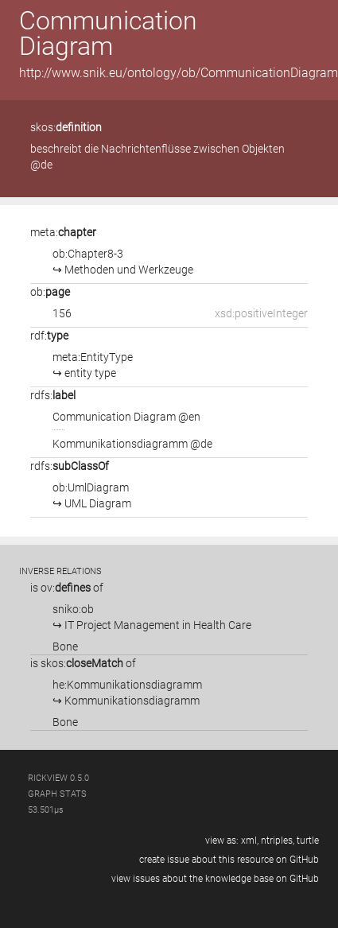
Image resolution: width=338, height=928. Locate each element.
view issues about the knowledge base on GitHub (215, 878)
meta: (63, 232)
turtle (308, 840)
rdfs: (53, 395)
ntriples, (277, 840)
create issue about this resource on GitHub (229, 859)
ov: (66, 587)
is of (66, 587)
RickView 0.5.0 (58, 778)
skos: (66, 127)
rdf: (49, 335)
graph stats (57, 794)
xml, (249, 840)
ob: (50, 291)
